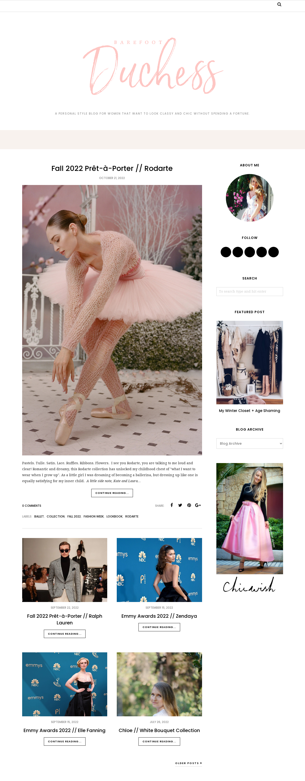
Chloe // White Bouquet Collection (159, 730)
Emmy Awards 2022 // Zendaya (159, 616)
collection (56, 516)
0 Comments (31, 506)
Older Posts (187, 763)
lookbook (114, 516)
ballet (39, 516)
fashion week (94, 516)
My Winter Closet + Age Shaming (249, 410)
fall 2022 (74, 516)
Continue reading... (112, 493)
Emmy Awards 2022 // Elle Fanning (65, 730)
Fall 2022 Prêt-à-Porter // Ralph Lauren (64, 619)
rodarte (131, 516)
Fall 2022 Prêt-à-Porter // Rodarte (112, 169)
